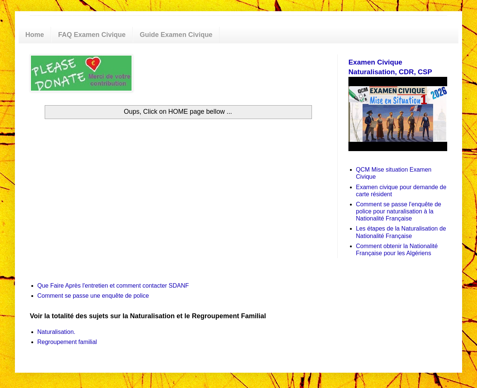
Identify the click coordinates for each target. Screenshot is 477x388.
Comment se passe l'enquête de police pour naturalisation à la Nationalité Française (398, 211)
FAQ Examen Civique (92, 34)
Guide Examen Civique (176, 34)
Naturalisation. (56, 332)
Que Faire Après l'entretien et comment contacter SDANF (113, 285)
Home (34, 34)
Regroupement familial (67, 342)
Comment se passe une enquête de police (93, 295)
